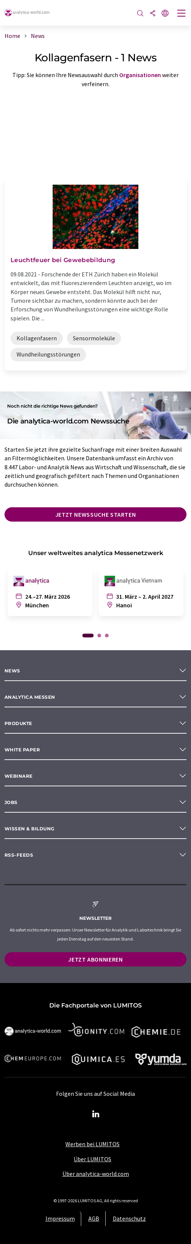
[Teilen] (152, 13)
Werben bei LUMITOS (92, 1144)
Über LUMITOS (92, 1159)
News (12, 671)
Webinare (19, 776)
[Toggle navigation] (181, 14)
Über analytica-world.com (95, 1173)
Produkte (18, 723)
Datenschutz (129, 1218)
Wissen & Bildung (30, 828)
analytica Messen (30, 697)
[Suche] (140, 13)
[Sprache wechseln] (165, 13)
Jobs (11, 802)
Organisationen (140, 75)
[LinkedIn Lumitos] (95, 1114)
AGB (93, 1218)
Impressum (60, 1218)
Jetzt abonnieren (95, 959)
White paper (22, 749)
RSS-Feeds (19, 855)
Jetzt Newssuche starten (95, 514)
